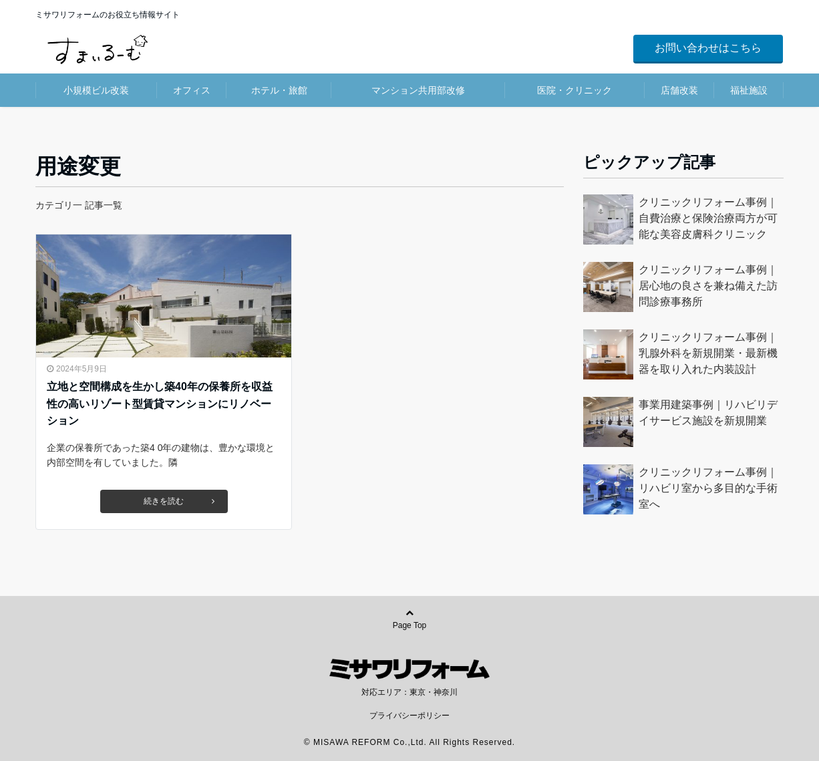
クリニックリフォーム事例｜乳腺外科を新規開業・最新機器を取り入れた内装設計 (708, 353)
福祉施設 (749, 90)
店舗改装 (679, 90)
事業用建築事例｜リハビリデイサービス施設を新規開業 (708, 412)
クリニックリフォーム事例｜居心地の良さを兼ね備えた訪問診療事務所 (708, 285)
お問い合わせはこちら (708, 47)
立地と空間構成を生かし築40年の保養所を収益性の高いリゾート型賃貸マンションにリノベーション (160, 403)
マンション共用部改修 (418, 90)
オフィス (191, 90)
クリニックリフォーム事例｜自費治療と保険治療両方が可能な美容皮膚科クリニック (708, 218)
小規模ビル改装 (96, 90)
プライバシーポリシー (409, 715)
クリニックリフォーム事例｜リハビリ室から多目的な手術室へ (708, 488)
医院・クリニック (574, 90)
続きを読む (179, 501)
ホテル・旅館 (279, 90)
